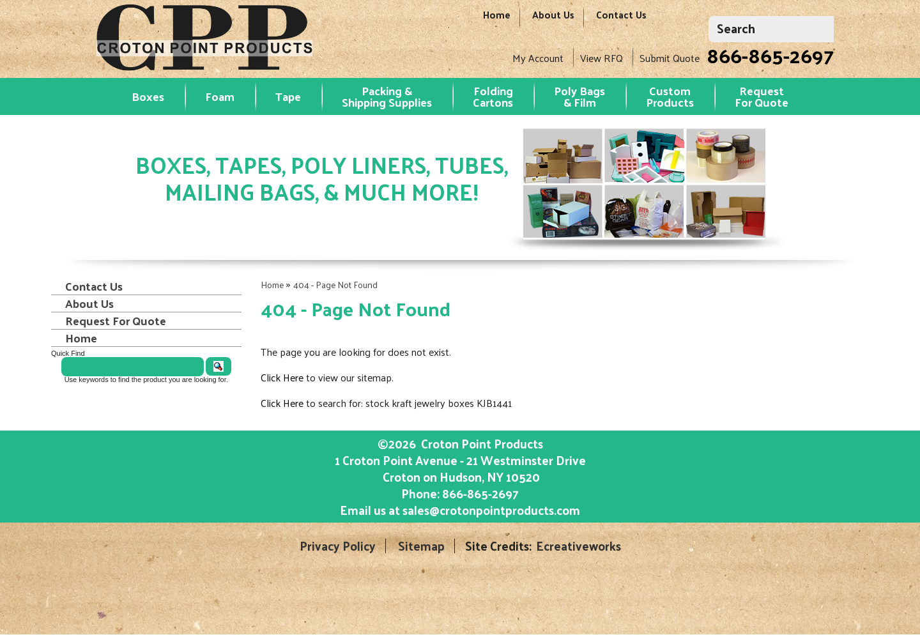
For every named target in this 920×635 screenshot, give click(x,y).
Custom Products (670, 96)
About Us (553, 20)
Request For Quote (115, 321)
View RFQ (601, 58)
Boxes (148, 96)
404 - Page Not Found (335, 285)
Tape (288, 96)
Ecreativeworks (578, 546)
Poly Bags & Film (579, 96)
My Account (538, 58)
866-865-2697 (770, 54)
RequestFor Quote (761, 96)
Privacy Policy (338, 546)
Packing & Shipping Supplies (387, 96)
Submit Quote (670, 58)
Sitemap (421, 546)
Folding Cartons (493, 96)
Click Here (282, 377)
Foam (219, 96)
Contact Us (621, 20)
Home (496, 20)
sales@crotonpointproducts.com (491, 510)
